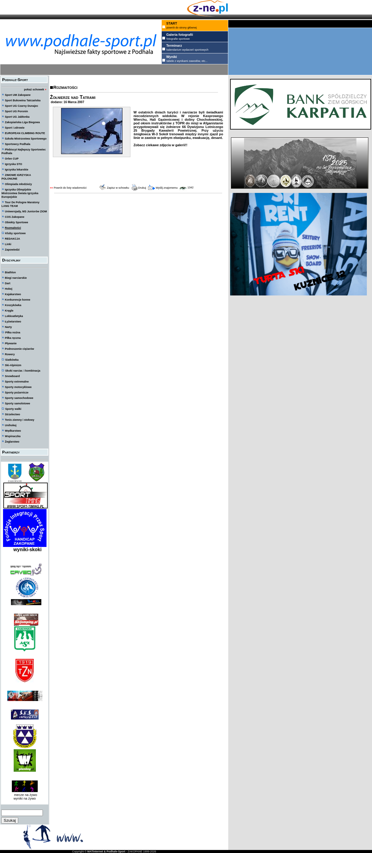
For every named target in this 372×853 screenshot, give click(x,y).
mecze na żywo (24, 795)
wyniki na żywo (24, 798)
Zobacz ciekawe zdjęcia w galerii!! (160, 145)
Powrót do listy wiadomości (70, 187)
